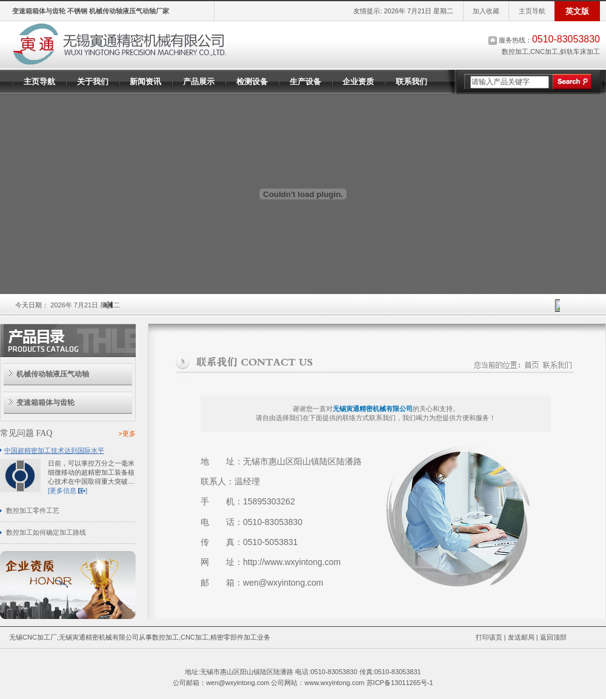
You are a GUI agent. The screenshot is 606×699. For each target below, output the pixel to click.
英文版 (577, 11)
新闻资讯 (145, 81)
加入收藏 (486, 11)
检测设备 (252, 81)
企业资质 (358, 81)
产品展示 (199, 81)
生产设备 (305, 81)
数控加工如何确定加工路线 (46, 532)
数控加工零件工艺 (32, 510)
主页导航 (532, 11)
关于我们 (92, 81)
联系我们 (411, 81)
